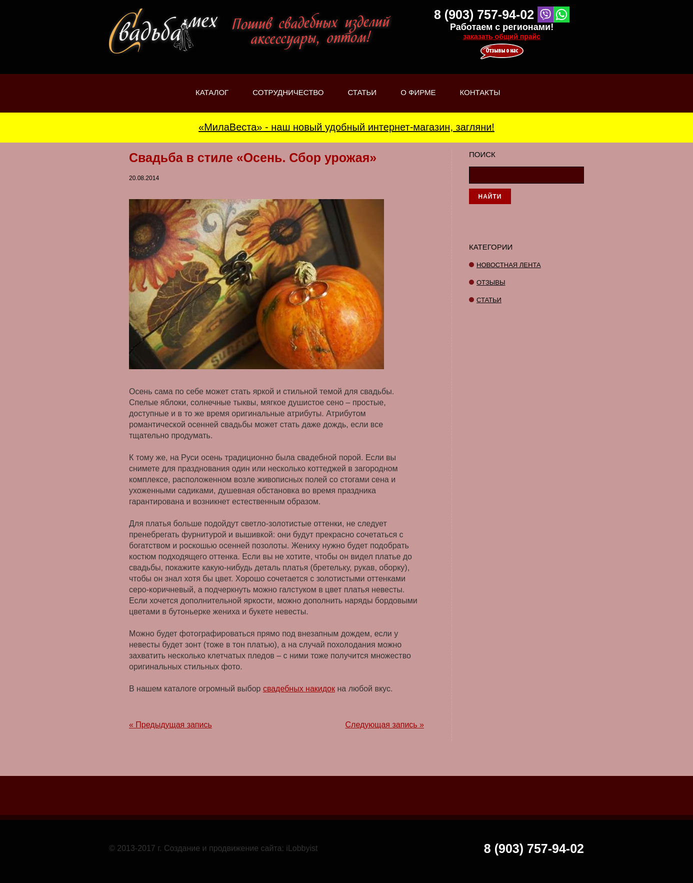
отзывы (490, 282)
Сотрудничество (288, 92)
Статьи (362, 100)
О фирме (418, 100)
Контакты (480, 92)
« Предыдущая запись (170, 724)
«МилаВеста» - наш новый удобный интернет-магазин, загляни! (346, 127)
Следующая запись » (385, 724)
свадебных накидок (299, 688)
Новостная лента (508, 265)
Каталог (212, 100)
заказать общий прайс (501, 37)
